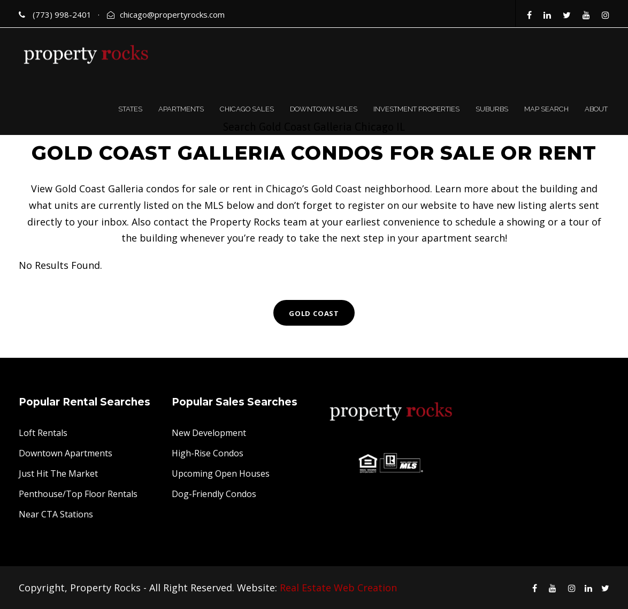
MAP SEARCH (546, 109)
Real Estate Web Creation (338, 587)
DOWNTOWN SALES (323, 109)
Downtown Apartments (65, 453)
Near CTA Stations (56, 514)
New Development (209, 433)
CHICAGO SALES (247, 109)
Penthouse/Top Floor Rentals (78, 494)
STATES (130, 109)
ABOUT (596, 109)
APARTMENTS (181, 109)
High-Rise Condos (207, 453)
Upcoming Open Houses (221, 473)
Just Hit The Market (58, 473)
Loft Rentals (43, 433)
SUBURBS (492, 109)
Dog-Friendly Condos (214, 494)
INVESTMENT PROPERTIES (416, 109)
